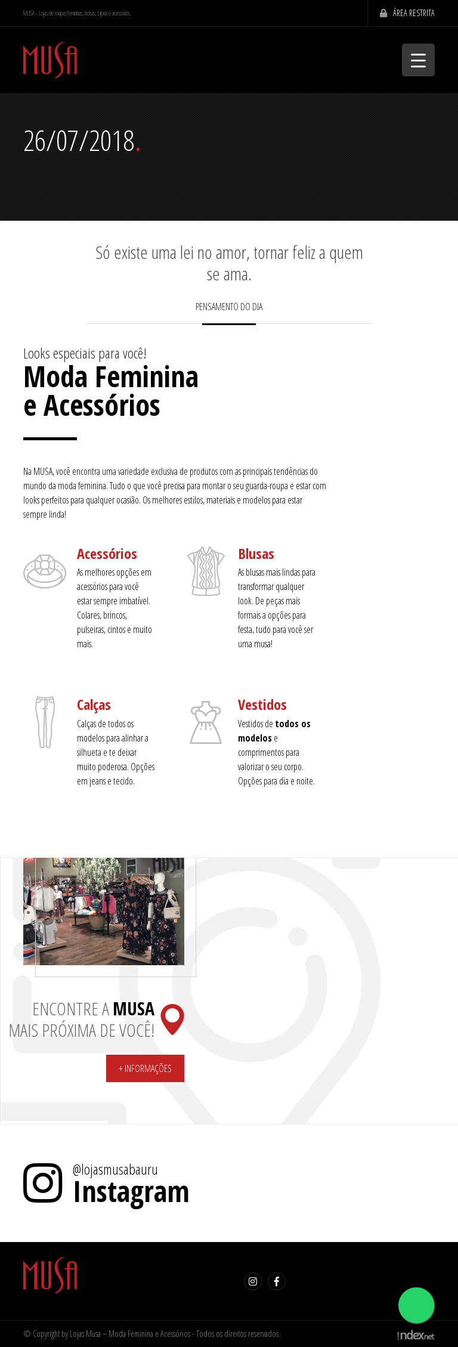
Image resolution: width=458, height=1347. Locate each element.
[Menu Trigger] (418, 60)
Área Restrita (404, 13)
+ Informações (145, 1068)
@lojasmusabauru (115, 1169)
